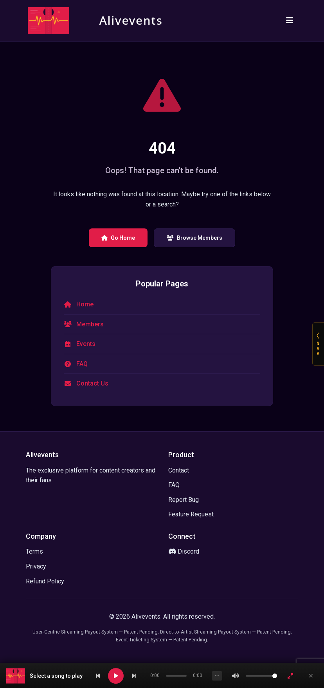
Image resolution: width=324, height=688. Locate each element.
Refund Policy (45, 581)
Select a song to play (56, 676)
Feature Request (191, 514)
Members (90, 324)
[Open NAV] (318, 344)
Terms (34, 551)
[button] (45, 675)
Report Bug (183, 499)
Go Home (118, 238)
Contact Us (92, 383)
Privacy (36, 566)
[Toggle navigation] (289, 20)
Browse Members (194, 238)
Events (85, 344)
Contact (178, 470)
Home (85, 304)
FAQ (82, 364)
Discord (183, 551)
